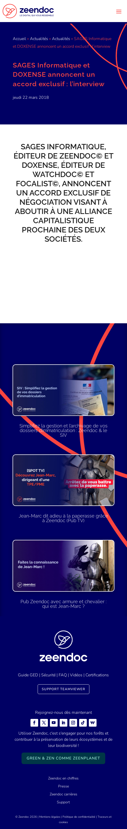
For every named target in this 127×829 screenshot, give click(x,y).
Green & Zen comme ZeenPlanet (63, 758)
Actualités (39, 39)
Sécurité (48, 675)
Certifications (97, 675)
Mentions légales (49, 817)
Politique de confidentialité (78, 817)
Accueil (19, 39)
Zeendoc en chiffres (63, 778)
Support (63, 802)
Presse (63, 786)
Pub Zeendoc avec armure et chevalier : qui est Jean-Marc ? (63, 604)
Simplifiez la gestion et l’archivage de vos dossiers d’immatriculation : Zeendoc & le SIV (63, 430)
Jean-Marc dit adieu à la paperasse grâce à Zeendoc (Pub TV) (63, 518)
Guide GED (28, 675)
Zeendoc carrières (63, 794)
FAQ (63, 675)
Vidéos (76, 675)
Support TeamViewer (63, 689)
